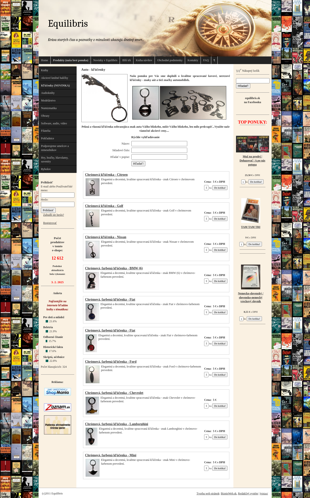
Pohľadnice (47, 138)
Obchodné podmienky (169, 60)
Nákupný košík (248, 70)
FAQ (206, 60)
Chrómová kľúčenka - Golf (104, 206)
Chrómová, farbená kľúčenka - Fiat (110, 299)
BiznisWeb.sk (228, 493)
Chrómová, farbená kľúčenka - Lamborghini (116, 424)
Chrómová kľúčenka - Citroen (106, 174)
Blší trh (126, 60)
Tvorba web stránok (208, 493)
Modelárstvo (48, 100)
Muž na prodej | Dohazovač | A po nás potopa (252, 160)
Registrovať (50, 223)
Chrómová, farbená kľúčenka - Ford (111, 361)
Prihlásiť (264, 493)
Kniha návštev (144, 60)
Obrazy (45, 115)
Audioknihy (48, 93)
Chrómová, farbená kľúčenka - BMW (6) (114, 268)
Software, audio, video (54, 123)
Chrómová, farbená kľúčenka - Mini (110, 455)
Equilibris (68, 23)
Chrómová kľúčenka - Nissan (105, 237)
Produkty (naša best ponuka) (70, 60)
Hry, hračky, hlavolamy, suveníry (55, 159)
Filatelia (45, 130)
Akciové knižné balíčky (54, 78)
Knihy (44, 70)
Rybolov (46, 169)
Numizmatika (49, 108)
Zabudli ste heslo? (53, 214)
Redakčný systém (248, 493)
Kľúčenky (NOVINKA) (55, 85)
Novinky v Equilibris (105, 60)
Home (44, 60)
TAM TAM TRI (250, 227)
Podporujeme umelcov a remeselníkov (55, 148)
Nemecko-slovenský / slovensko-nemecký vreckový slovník (250, 297)
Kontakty (192, 60)
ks (208, 187)
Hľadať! (243, 86)
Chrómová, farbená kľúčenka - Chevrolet (114, 393)
